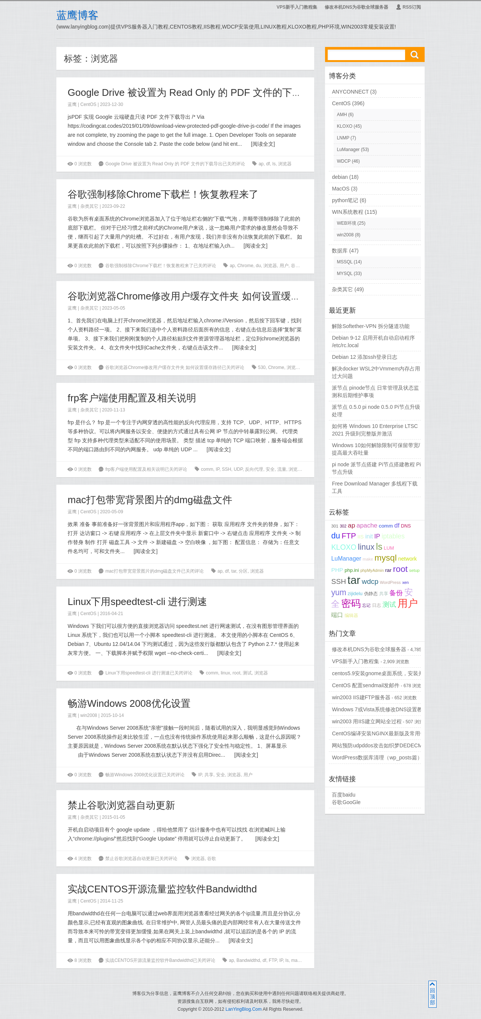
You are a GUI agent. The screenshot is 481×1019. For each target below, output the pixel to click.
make (296, 960)
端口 (337, 615)
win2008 (88, 715)
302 (343, 526)
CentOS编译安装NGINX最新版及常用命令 (381, 733)
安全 (270, 469)
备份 (396, 593)
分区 (243, 571)
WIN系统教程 (347, 212)
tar (233, 571)
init (369, 536)
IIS (360, 537)
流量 (281, 469)
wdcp (370, 581)
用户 (284, 265)
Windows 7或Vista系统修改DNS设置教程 (380, 709)
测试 (247, 673)
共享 (208, 774)
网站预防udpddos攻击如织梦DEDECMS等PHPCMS (393, 745)
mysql (386, 557)
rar (307, 960)
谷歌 (295, 265)
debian (340, 177)
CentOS (88, 104)
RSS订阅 (408, 7)
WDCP (343, 161)
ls (274, 163)
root (236, 673)
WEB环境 (346, 223)
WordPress (390, 582)
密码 (351, 603)
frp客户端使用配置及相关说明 (132, 398)
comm (207, 469)
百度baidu (343, 795)
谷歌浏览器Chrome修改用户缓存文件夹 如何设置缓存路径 (194, 296)
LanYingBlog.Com (243, 1009)
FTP (273, 960)
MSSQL (344, 262)
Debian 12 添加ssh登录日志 (364, 357)
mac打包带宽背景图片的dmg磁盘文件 (150, 499)
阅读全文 (263, 144)
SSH (226, 469)
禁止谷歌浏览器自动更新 (121, 805)
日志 (376, 605)
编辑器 (351, 615)
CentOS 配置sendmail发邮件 (365, 685)
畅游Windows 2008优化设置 (129, 703)
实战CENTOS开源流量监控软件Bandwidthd (162, 889)
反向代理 (254, 469)
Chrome (245, 265)
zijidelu (355, 593)
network (407, 559)
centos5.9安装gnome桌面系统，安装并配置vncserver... (396, 673)
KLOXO (344, 126)
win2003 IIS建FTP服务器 (361, 697)
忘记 (366, 605)
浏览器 (285, 163)
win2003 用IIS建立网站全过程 (366, 721)
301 (334, 526)
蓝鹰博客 (77, 15)
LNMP (343, 138)
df (268, 163)
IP (217, 469)
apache (367, 525)
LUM (389, 548)
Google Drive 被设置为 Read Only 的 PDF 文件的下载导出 (194, 92)
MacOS (340, 189)
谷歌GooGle (346, 802)
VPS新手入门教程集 (297, 7)
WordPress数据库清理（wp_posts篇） (377, 757)
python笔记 (345, 200)
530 (262, 367)
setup (414, 570)
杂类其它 (89, 206)
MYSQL (344, 273)
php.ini (352, 570)
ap (261, 163)
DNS (406, 526)
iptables (392, 536)
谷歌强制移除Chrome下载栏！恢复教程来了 (163, 194)
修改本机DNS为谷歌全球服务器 (356, 7)
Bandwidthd (248, 960)
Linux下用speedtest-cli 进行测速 (137, 601)
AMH (342, 114)
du (258, 265)
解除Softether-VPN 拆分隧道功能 (370, 326)
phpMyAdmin (372, 570)
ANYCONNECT (350, 92)
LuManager (348, 149)
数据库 (340, 251)
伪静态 (371, 593)
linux (225, 673)
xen (405, 582)
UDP (238, 469)
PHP (337, 570)
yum (338, 592)
